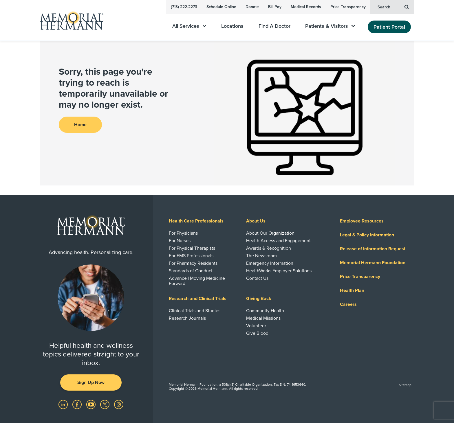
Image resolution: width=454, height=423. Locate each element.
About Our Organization (270, 233)
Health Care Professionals (196, 221)
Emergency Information (269, 263)
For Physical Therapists (192, 248)
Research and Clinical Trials (197, 298)
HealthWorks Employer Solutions (279, 270)
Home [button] (80, 125)
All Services (189, 26)
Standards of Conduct (191, 270)
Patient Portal (389, 27)
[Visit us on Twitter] (105, 404)
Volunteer (256, 325)
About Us (256, 221)
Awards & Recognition (268, 248)
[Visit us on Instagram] (118, 404)
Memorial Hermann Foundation (372, 263)
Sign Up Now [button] (91, 382)
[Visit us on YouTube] (91, 404)
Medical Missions (263, 318)
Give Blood (257, 333)
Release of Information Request (372, 249)
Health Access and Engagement (278, 240)
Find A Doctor (274, 26)
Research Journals (187, 318)
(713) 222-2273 (184, 6)
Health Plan (352, 290)
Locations (232, 26)
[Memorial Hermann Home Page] (69, 20)
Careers (348, 304)
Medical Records (306, 6)
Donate (252, 6)
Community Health (265, 310)
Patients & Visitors (330, 26)
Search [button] (393, 7)
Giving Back (258, 298)
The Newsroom (261, 255)
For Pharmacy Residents (193, 263)
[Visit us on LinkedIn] (63, 404)
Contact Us (257, 278)
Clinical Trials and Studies (194, 310)
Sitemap (405, 385)
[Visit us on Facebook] (77, 404)
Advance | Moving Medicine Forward (197, 281)
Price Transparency (348, 6)
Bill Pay (274, 6)
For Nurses (180, 240)
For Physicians (183, 233)
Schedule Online (221, 6)
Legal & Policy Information (367, 235)
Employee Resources (362, 221)
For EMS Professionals (191, 255)
